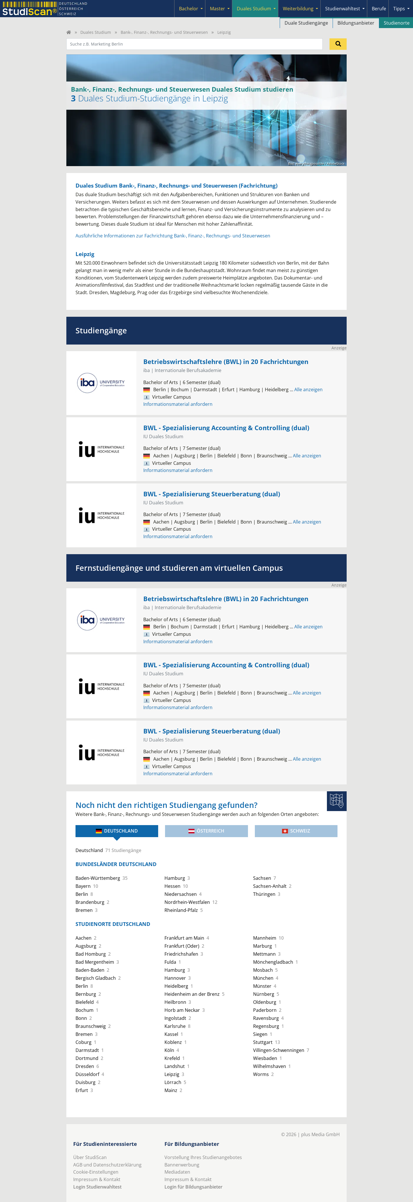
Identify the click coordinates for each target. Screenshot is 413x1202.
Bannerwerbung (181, 1165)
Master (217, 8)
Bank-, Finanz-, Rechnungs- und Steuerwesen (164, 32)
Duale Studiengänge (306, 23)
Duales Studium (254, 8)
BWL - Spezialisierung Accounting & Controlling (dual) (226, 427)
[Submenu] (201, 8)
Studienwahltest (342, 8)
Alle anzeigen (306, 389)
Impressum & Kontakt (96, 1179)
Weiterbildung (298, 8)
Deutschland (117, 831)
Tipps (399, 8)
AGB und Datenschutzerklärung (107, 1165)
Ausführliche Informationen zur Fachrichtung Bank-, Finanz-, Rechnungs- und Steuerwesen (173, 236)
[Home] (68, 32)
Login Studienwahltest (97, 1187)
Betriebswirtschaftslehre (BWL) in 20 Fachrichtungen (225, 361)
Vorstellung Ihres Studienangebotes (203, 1157)
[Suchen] (338, 44)
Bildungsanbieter (355, 23)
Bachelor (188, 8)
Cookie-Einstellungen (95, 1172)
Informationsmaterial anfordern (178, 404)
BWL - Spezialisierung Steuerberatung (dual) (211, 493)
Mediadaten (177, 1172)
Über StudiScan (90, 1157)
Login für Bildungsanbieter (193, 1187)
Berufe (379, 8)
